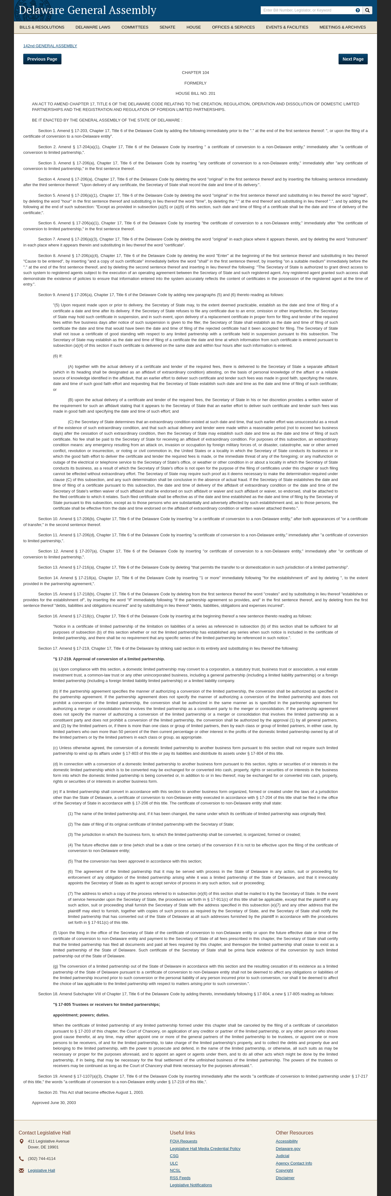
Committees (134, 27)
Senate (167, 27)
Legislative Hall (41, 1170)
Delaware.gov (288, 1148)
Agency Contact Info (294, 1163)
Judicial (282, 1155)
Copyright (284, 1170)
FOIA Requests (183, 1141)
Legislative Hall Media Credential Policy (205, 1148)
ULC (174, 1163)
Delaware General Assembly (87, 9)
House (194, 27)
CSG (174, 1155)
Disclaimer (285, 1177)
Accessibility (287, 1141)
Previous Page (42, 59)
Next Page (353, 59)
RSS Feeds (180, 1177)
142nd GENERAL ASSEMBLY (50, 46)
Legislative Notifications (191, 1185)
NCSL (175, 1170)
